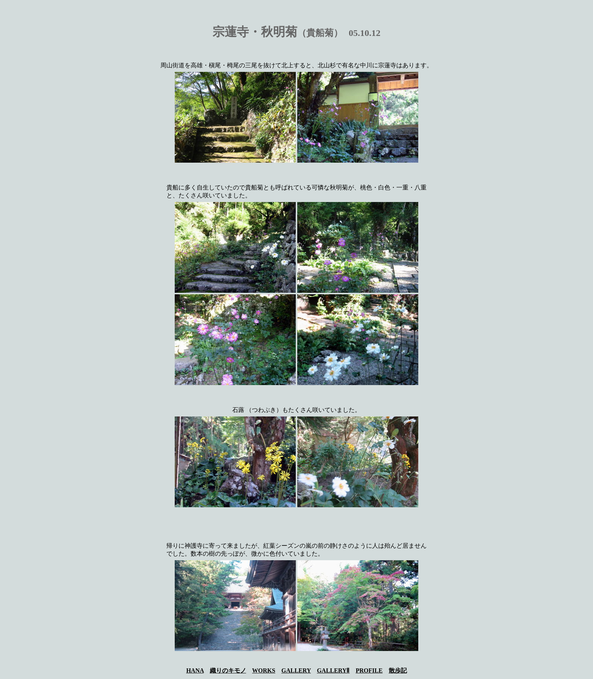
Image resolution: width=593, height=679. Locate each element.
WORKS (263, 670)
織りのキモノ (228, 670)
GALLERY (296, 670)
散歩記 (398, 670)
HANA (194, 670)
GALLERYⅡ (333, 670)
